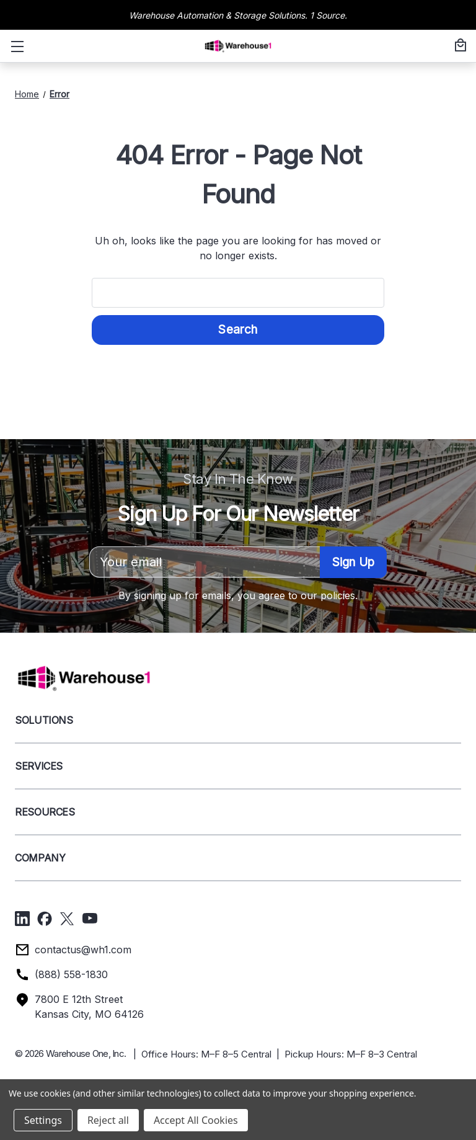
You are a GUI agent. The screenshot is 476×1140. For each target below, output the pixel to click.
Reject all (108, 1120)
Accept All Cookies (196, 1120)
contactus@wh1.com (83, 949)
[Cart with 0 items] (458, 45)
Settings (43, 1120)
